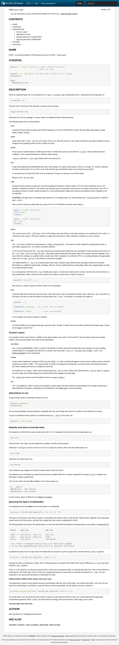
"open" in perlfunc (32, 625)
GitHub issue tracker (58, 636)
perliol (51, 625)
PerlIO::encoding (18, 353)
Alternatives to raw (23, 34)
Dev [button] (36, 3)
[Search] (102, 3)
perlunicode (44, 625)
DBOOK (32, 636)
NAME (15, 24)
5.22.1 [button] (28, 3)
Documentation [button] (48, 3)
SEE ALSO (17, 44)
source (17, 9)
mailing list (86, 639)
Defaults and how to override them (29, 37)
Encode (57, 625)
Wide (79, 3)
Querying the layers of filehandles (28, 39)
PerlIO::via (62, 388)
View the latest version (69, 14)
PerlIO (11, 9)
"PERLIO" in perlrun (44, 497)
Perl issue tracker (75, 639)
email (67, 636)
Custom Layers (22, 32)
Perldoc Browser (12, 3)
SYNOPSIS (17, 27)
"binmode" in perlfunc (17, 625)
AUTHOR (16, 42)
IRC (92, 639)
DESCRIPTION (18, 29)
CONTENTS (16, 19)
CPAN (21, 9)
